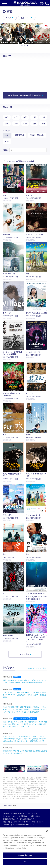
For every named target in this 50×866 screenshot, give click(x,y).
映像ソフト (25, 18)
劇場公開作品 (19, 135)
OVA (7, 141)
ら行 (34, 124)
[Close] (47, 831)
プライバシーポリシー (22, 822)
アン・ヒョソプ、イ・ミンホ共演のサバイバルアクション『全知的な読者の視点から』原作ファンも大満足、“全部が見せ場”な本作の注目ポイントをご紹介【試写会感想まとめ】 (24, 738)
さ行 (25, 117)
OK (25, 862)
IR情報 (13, 813)
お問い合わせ (7, 822)
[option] (25, 33)
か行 (15, 117)
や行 (25, 124)
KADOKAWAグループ (10, 819)
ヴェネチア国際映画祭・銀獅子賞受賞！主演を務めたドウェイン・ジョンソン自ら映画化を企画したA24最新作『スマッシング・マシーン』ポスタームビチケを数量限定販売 (25, 709)
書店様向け (23, 816)
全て (6, 135)
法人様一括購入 (34, 816)
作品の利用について (27, 819)
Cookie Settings (25, 855)
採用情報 (21, 813)
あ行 (6, 117)
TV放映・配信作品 (36, 135)
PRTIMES (17, 677)
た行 (34, 117)
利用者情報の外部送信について (24, 824)
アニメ (8, 18)
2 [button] (25, 45)
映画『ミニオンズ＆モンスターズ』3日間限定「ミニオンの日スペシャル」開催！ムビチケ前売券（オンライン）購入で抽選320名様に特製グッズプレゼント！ (25, 724)
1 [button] (22, 45)
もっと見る (24, 654)
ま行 (15, 124)
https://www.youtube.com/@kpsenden (24, 95)
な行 (43, 117)
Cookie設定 (7, 824)
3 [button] (28, 45)
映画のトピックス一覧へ (37, 668)
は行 (6, 124)
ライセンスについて (10, 816)
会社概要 (6, 813)
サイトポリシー (37, 822)
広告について (31, 813)
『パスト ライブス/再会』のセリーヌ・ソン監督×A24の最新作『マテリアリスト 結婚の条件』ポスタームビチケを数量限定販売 (24, 695)
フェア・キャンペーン (21, 718)
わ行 (43, 124)
